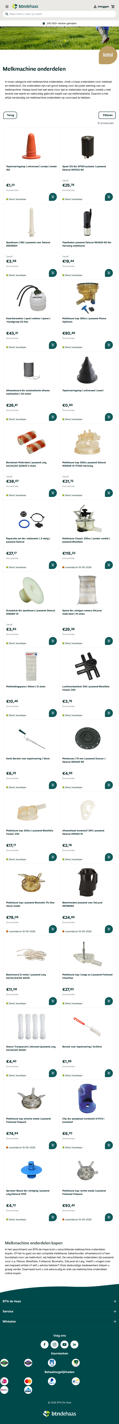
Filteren (108, 115)
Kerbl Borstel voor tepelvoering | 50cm (28, 758)
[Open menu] (8, 7)
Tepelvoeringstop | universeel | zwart (82, 390)
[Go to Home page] (25, 7)
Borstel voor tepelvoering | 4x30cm (82, 1046)
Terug (10, 115)
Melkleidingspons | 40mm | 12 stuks (25, 686)
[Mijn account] (101, 7)
